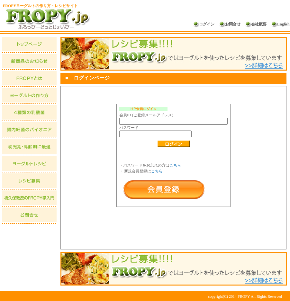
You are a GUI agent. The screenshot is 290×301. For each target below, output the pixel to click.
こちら (175, 165)
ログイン (203, 24)
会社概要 (256, 24)
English (280, 24)
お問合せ (229, 24)
